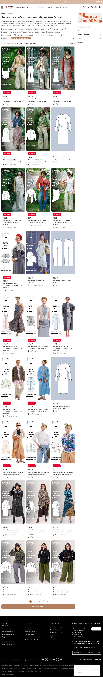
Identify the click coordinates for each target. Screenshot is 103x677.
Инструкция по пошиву (32, 637)
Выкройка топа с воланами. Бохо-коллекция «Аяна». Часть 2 (12, 222)
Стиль (89, 38)
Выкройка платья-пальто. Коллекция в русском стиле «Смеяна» (62, 348)
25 (39, 601)
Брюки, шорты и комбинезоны (34, 32)
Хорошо (79, 672)
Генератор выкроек (8, 642)
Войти (98, 1)
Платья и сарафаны (42, 29)
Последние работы (56, 627)
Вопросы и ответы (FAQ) (30, 660)
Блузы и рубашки (54, 32)
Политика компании (7, 674)
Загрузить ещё (38, 606)
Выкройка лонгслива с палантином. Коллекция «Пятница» (36, 532)
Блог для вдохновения (32, 639)
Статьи (28, 623)
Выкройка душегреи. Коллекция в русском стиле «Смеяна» (12, 411)
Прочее (89, 42)
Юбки (19, 32)
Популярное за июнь (56, 629)
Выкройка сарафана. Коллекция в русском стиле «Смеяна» (12, 348)
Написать (96, 629)
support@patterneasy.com (85, 659)
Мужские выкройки (26, 29)
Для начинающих (58, 29)
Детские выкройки (89, 35)
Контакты (5, 660)
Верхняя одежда (8, 32)
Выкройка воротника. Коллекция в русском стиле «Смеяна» (12, 285)
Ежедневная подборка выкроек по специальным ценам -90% (48, 1)
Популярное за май (56, 632)
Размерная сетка (15, 660)
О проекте (28, 627)
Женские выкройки (9, 29)
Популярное (6, 637)
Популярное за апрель (54, 636)
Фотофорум (55, 623)
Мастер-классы (8, 35)
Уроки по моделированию (30, 630)
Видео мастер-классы (9, 644)
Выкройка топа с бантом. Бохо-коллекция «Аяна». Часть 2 (61, 222)
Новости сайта (29, 634)
